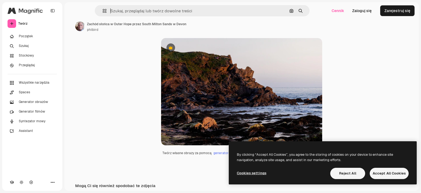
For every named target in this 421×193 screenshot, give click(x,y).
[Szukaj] (32, 46)
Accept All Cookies (389, 173)
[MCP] (31, 182)
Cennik (338, 10)
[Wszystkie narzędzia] (32, 83)
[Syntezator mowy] (32, 121)
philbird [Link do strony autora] (92, 30)
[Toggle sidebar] (52, 10)
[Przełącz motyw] (21, 182)
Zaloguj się (362, 10)
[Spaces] (32, 92)
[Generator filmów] (32, 111)
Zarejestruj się (397, 10)
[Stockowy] (32, 55)
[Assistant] (32, 131)
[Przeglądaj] (32, 65)
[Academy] (12, 182)
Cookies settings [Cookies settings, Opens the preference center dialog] (251, 173)
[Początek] (32, 36)
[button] (102, 11)
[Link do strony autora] (80, 26)
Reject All (347, 173)
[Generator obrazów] (32, 102)
